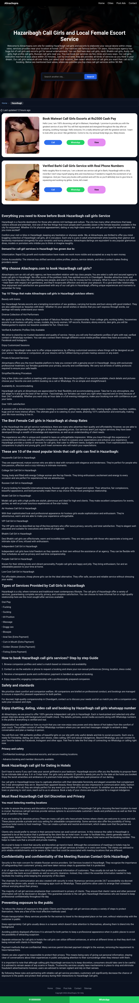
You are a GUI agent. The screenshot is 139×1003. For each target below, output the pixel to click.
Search (90, 76)
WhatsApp (75, 142)
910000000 (35, 999)
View (96, 142)
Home (101, 3)
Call (53, 142)
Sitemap (87, 988)
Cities (110, 3)
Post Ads (121, 3)
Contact (133, 3)
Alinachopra (11, 3)
